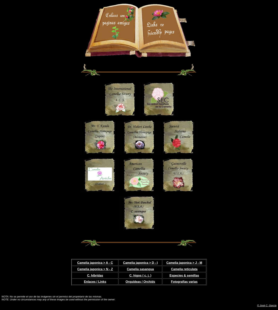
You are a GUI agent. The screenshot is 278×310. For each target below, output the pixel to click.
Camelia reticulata (184, 269)
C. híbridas (95, 275)
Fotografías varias (184, 281)
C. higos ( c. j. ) (140, 275)
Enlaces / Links (95, 281)
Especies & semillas (184, 275)
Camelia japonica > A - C (95, 262)
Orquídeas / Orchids (140, 281)
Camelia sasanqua (140, 269)
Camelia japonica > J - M (184, 262)
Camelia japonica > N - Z (95, 269)
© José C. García (266, 305)
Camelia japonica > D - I (140, 262)
